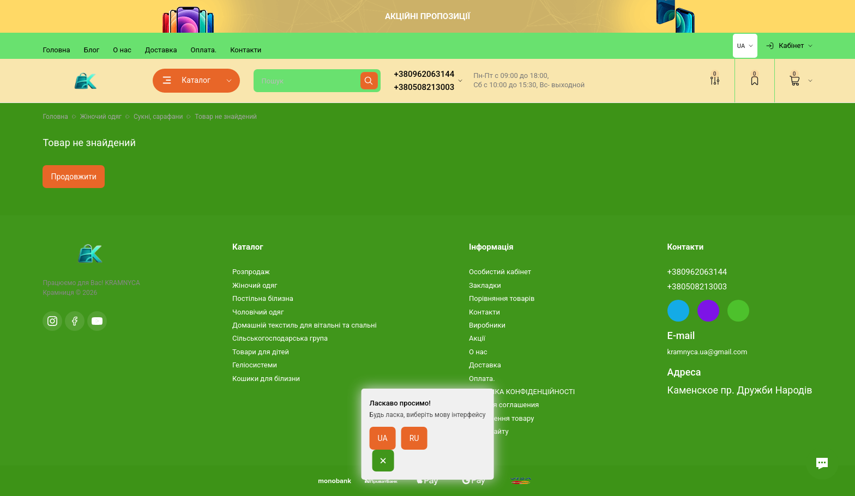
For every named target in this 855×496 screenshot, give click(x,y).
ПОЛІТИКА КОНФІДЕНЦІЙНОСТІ (522, 392)
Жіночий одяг (255, 285)
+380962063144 (697, 272)
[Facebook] (75, 321)
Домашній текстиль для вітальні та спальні (304, 325)
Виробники (487, 325)
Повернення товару (501, 418)
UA (383, 448)
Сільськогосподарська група (280, 338)
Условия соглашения (504, 405)
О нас (122, 50)
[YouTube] (97, 321)
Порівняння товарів (501, 298)
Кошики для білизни (266, 378)
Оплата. (204, 50)
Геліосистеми (254, 365)
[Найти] (369, 80)
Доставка (161, 50)
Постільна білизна (262, 298)
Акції (477, 338)
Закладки (485, 285)
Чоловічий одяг (258, 312)
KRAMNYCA (122, 283)
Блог (92, 50)
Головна (56, 50)
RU (414, 448)
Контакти (245, 50)
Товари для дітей (260, 352)
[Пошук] (317, 80)
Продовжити (73, 176)
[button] (822, 463)
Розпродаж (251, 272)
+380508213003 (697, 287)
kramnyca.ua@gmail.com (707, 352)
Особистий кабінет (500, 272)
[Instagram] (52, 321)
